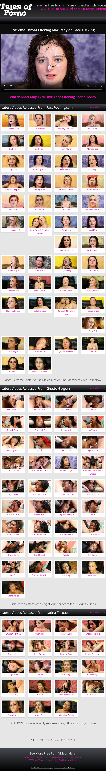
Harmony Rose (39, 494)
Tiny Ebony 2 (40, 555)
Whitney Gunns (66, 694)
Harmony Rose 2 (13, 450)
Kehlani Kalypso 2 (13, 189)
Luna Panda (66, 209)
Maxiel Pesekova (92, 654)
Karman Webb (66, 534)
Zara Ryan (66, 230)
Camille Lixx (13, 654)
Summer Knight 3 (40, 534)
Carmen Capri (40, 351)
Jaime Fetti (13, 575)
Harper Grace (93, 311)
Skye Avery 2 (13, 270)
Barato (40, 694)
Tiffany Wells (13, 371)
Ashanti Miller (13, 409)
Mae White (40, 633)
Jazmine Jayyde (66, 351)
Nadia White (39, 290)
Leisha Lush (66, 409)
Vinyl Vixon (40, 270)
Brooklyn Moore (66, 189)
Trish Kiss (13, 149)
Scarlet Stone (66, 290)
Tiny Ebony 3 (40, 514)
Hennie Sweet (13, 534)
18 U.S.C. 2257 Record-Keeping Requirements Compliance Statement (53, 768)
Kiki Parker (40, 209)
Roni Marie (66, 149)
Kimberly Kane (39, 169)
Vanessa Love (66, 633)
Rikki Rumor (39, 654)
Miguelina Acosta (66, 715)
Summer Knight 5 (40, 470)
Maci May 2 (93, 169)
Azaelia (66, 555)
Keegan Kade (13, 169)
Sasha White (13, 595)
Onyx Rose (13, 674)
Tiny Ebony (93, 555)
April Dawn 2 (93, 250)
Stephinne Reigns (66, 514)
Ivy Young (92, 430)
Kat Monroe (40, 128)
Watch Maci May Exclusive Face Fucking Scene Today (53, 97)
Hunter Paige (40, 715)
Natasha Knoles (13, 311)
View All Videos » (97, 107)
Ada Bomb (92, 128)
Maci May (92, 230)
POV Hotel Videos (36, 760)
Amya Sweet (13, 715)
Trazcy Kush (13, 555)
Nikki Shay (13, 694)
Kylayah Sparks (13, 430)
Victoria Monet (66, 250)
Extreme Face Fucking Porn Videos (62, 760)
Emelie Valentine (13, 633)
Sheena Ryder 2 (93, 633)
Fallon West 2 (66, 169)
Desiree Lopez (92, 694)
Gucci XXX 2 (40, 430)
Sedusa (39, 674)
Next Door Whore (73, 757)
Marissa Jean (92, 149)
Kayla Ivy (66, 575)
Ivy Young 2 (66, 430)
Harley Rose (39, 189)
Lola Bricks (93, 514)
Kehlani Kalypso (93, 189)
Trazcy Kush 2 (93, 534)
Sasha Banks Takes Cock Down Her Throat (44, 757)
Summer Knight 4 (66, 470)
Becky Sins (39, 149)
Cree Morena (13, 514)
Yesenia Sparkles (39, 371)
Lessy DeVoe (13, 470)
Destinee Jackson (66, 494)
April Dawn (93, 270)
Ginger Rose (13, 290)
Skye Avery (66, 270)
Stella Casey (13, 128)
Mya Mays (13, 494)
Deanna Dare (66, 654)
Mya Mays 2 (93, 450)
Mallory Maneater (66, 128)
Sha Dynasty (39, 409)
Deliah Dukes (40, 311)
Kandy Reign (92, 674)
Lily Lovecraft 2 (13, 230)
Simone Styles (93, 494)
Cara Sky (66, 674)
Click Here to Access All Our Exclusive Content (73, 8)
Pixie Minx (92, 575)
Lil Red (93, 351)
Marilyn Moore (92, 209)
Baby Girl (93, 331)
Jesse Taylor (13, 351)
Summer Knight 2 (40, 575)
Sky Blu (40, 450)
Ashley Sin (66, 450)
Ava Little (13, 209)
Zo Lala (93, 409)
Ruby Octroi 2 (93, 290)
